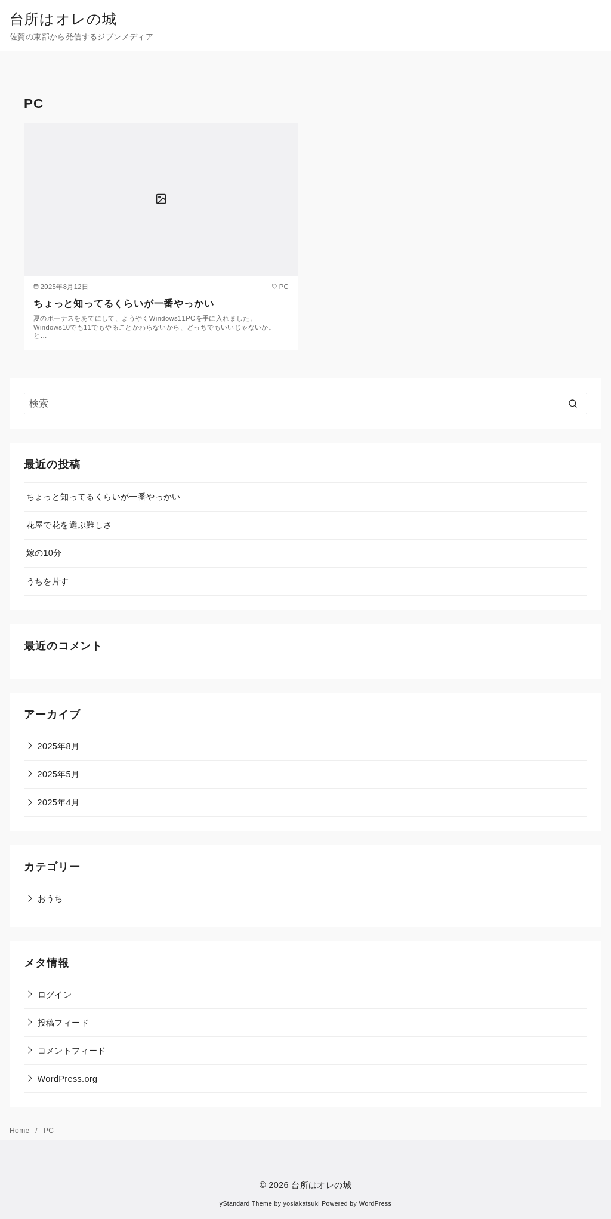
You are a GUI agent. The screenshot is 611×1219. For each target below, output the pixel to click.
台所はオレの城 (63, 19)
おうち (50, 898)
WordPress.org (68, 1078)
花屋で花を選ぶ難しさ (69, 525)
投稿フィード (63, 1022)
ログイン (55, 994)
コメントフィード (72, 1050)
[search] (572, 403)
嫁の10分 (44, 553)
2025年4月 (59, 802)
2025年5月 (59, 774)
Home (21, 1130)
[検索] (305, 403)
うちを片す (47, 581)
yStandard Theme (246, 1203)
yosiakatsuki (301, 1203)
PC (49, 1130)
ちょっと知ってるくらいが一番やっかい (123, 303)
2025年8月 (59, 746)
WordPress (375, 1203)
